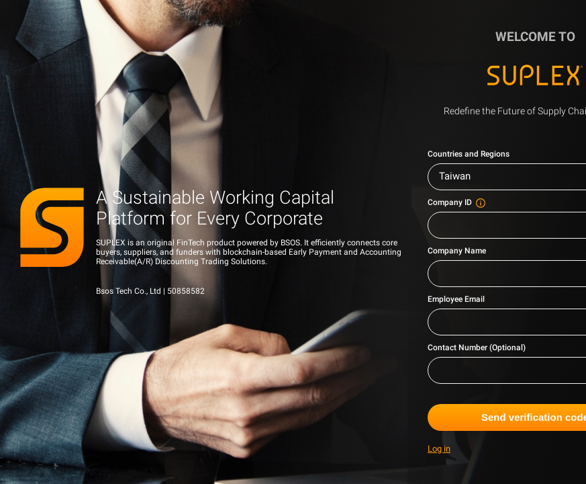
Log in (439, 449)
